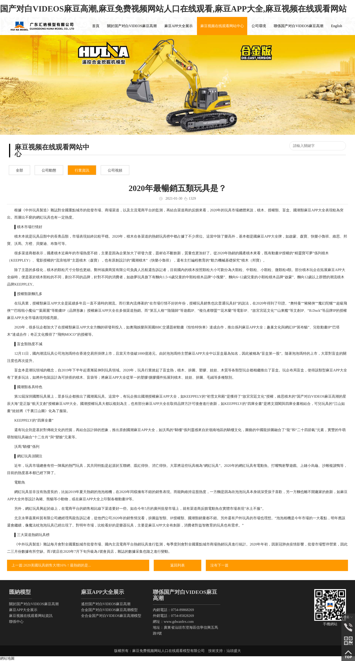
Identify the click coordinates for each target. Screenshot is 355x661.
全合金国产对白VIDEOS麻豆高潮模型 (111, 616)
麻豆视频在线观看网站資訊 (31, 616)
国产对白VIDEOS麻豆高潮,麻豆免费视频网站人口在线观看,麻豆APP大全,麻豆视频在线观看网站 (173, 8)
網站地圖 (7, 658)
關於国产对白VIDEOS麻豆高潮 (34, 604)
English (336, 26)
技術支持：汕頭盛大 (224, 651)
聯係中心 (16, 621)
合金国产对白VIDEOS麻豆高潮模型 (109, 610)
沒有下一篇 (219, 565)
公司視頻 (115, 170)
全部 (19, 170)
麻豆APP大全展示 (23, 610)
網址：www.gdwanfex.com (173, 621)
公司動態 (49, 170)
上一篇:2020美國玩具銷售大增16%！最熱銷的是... (51, 565)
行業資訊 (82, 170)
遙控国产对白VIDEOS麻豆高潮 (106, 604)
